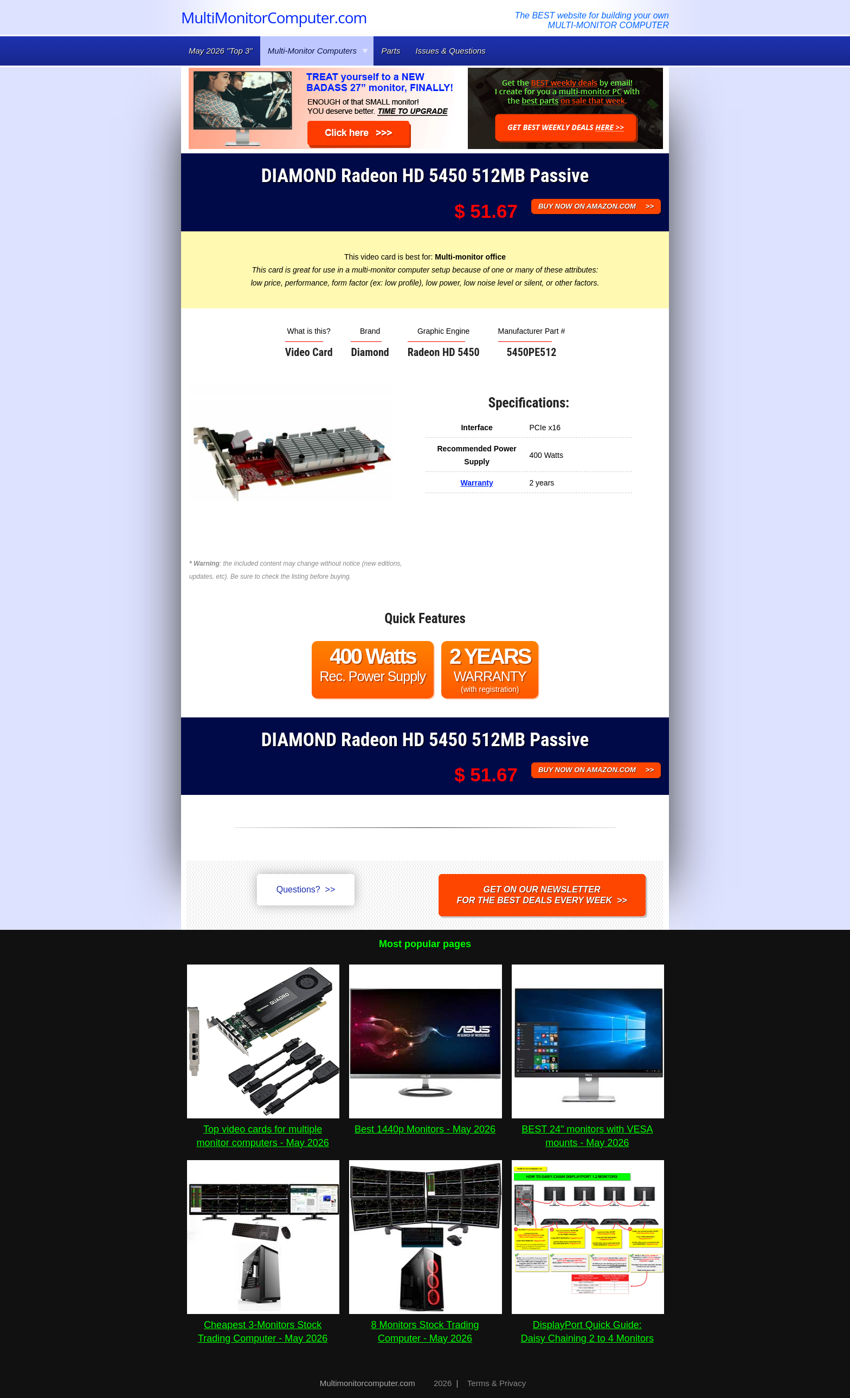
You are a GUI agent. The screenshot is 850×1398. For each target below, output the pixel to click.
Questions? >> (306, 889)
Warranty (477, 482)
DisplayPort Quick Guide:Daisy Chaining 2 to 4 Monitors (588, 1325)
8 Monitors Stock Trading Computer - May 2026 (425, 1325)
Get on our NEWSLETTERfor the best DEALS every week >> (542, 895)
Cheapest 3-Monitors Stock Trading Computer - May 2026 (263, 1325)
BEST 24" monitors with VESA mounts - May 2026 (588, 1129)
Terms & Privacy (496, 1383)
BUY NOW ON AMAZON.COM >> (596, 206)
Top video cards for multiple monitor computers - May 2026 (263, 1129)
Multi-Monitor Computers (318, 50)
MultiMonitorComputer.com (273, 17)
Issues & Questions (451, 50)
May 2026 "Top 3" (221, 50)
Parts (390, 50)
